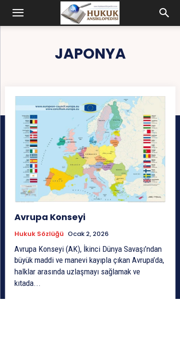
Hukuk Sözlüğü (39, 234)
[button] (18, 13)
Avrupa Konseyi (49, 217)
